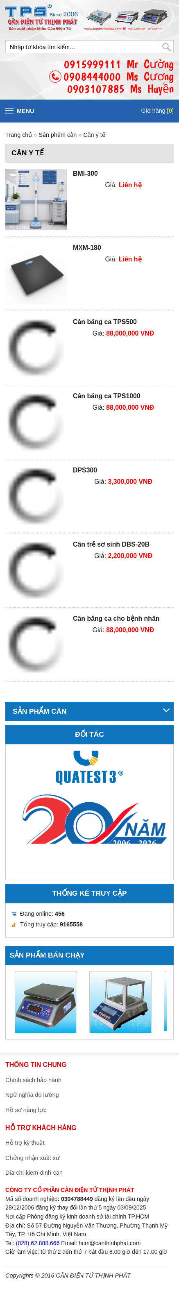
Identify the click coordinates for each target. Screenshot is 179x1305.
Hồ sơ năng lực (25, 1110)
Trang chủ (18, 135)
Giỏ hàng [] (157, 110)
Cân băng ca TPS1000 (106, 396)
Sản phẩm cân (58, 135)
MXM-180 (87, 247)
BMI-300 (85, 173)
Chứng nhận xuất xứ (32, 1158)
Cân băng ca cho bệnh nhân (116, 618)
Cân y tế (94, 135)
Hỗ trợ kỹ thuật (24, 1142)
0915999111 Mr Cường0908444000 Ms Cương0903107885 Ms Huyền (118, 76)
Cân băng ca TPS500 (105, 321)
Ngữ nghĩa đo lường (32, 1095)
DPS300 (85, 470)
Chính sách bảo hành (33, 1080)
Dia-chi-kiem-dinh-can (34, 1172)
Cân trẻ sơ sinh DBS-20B (111, 544)
